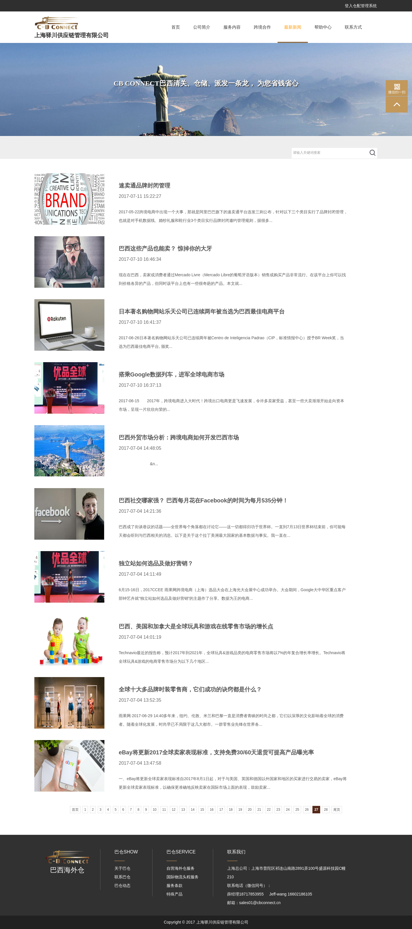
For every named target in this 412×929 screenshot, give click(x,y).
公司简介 (201, 27)
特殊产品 (175, 894)
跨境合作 (262, 27)
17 (221, 810)
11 (164, 810)
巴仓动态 (122, 885)
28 (326, 810)
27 (316, 810)
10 (155, 810)
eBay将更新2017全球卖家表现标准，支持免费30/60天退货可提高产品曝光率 (216, 752)
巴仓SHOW (126, 851)
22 (269, 810)
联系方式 (353, 27)
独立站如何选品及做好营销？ (156, 563)
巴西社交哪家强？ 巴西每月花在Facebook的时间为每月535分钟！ (203, 500)
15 (202, 810)
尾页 (336, 810)
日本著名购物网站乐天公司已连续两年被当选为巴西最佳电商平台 (202, 311)
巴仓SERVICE (181, 851)
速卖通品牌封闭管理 (144, 185)
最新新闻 (293, 34)
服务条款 (175, 885)
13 (183, 810)
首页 (175, 27)
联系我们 (236, 851)
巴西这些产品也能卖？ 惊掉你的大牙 (165, 248)
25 (297, 810)
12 (173, 810)
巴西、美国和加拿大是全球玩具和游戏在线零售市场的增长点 (196, 626)
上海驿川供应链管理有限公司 (71, 35)
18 (231, 810)
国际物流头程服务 (183, 877)
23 (278, 810)
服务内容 (232, 27)
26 (307, 810)
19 (240, 810)
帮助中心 (323, 27)
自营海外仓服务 (181, 868)
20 (249, 810)
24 (288, 810)
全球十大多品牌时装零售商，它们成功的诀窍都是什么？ (190, 689)
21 (259, 810)
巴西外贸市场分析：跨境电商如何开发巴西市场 (179, 437)
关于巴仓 (122, 868)
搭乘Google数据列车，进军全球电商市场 (171, 374)
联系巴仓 (122, 877)
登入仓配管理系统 (361, 5)
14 (193, 810)
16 (211, 810)
